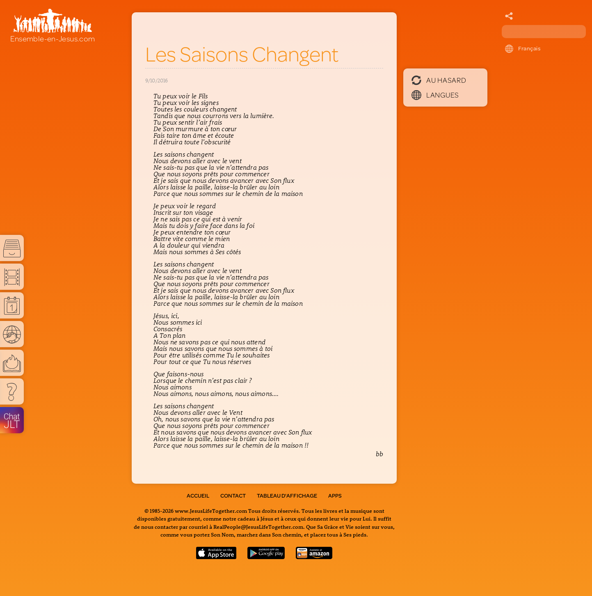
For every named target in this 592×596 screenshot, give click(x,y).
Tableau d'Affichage (287, 495)
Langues (435, 94)
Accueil (198, 495)
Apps (335, 495)
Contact (233, 495)
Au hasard (438, 80)
